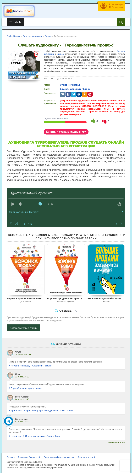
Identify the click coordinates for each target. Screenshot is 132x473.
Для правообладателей (29, 457)
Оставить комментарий (23, 327)
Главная (11, 457)
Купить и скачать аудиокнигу (66, 131)
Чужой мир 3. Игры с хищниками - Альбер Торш (34, 435)
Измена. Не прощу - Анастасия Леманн (30, 365)
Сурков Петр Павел (70, 84)
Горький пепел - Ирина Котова (25, 387)
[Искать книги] (121, 21)
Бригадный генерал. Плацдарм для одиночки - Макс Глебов (41, 410)
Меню (15, 21)
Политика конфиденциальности (59, 457)
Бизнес (60, 53)
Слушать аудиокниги (70, 88)
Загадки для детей (86, 457)
